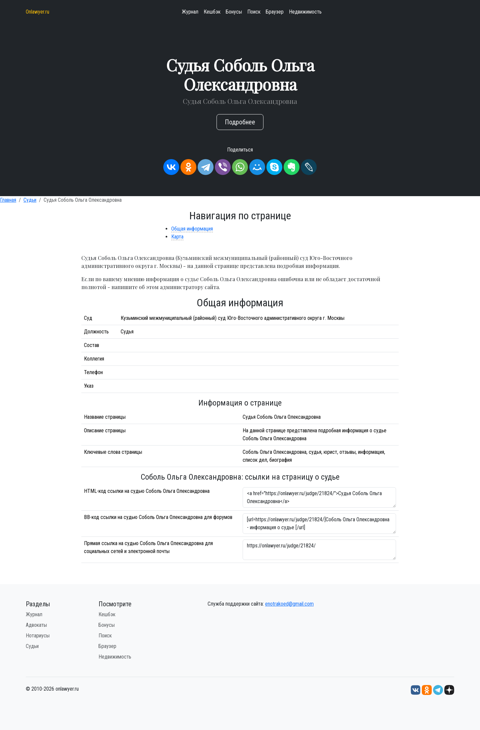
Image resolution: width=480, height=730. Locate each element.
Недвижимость (305, 12)
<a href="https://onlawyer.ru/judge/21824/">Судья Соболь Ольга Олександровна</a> (319, 497)
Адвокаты (36, 625)
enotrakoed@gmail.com (289, 604)
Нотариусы (38, 635)
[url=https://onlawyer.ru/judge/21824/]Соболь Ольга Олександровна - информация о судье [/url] (319, 523)
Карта (177, 237)
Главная (8, 200)
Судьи (29, 200)
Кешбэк (212, 12)
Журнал (190, 12)
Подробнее (240, 122)
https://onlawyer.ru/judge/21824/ (319, 549)
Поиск (253, 12)
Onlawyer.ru (37, 12)
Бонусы (234, 12)
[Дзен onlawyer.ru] (449, 689)
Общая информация (192, 229)
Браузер (275, 12)
